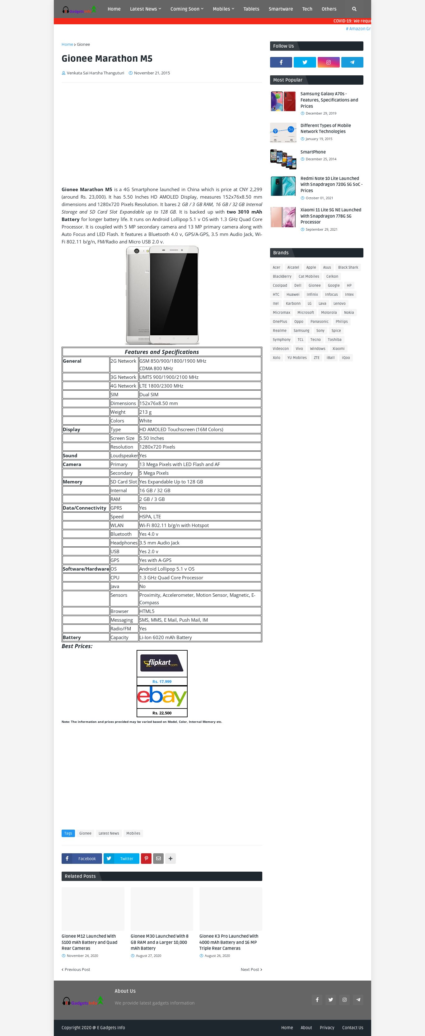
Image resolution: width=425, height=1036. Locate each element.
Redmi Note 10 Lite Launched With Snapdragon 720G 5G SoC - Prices (331, 184)
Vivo (299, 348)
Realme (280, 330)
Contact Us (352, 1027)
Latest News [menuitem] (143, 9)
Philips (342, 321)
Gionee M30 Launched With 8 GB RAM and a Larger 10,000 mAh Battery (160, 942)
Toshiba (335, 339)
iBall (331, 358)
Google (334, 285)
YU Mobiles (297, 358)
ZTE (317, 358)
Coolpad (280, 285)
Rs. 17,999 (161, 681)
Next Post (250, 969)
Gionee (83, 44)
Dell (297, 285)
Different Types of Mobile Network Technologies (326, 128)
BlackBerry (282, 276)
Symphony (282, 339)
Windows (317, 348)
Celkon (332, 276)
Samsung (301, 330)
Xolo (276, 358)
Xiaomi (339, 348)
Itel (276, 303)
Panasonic (320, 321)
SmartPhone (313, 152)
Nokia (349, 312)
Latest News (109, 833)
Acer (276, 267)
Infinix (312, 294)
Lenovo (340, 303)
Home (67, 44)
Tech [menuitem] (307, 9)
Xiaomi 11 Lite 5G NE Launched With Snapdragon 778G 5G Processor (331, 216)
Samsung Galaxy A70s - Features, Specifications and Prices (329, 100)
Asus (327, 267)
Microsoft (305, 312)
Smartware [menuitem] (281, 9)
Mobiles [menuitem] (221, 9)
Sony (320, 330)
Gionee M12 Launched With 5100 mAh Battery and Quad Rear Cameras (89, 942)
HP (349, 285)
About (306, 1027)
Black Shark (348, 267)
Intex (349, 294)
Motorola (329, 312)
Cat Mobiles (309, 276)
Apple (311, 267)
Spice (336, 330)
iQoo (346, 358)
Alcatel (293, 267)
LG (309, 303)
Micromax (281, 312)
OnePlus (280, 321)
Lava (322, 303)
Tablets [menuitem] (251, 9)
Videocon (281, 348)
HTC (276, 294)
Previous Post (77, 969)
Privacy (327, 1027)
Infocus (331, 294)
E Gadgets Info (111, 1027)
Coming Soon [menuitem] (184, 9)
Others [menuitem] (329, 9)
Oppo (298, 321)
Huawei (293, 294)
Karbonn (293, 303)
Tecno (316, 339)
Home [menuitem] (114, 9)
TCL (300, 339)
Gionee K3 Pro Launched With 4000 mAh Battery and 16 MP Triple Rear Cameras (228, 942)
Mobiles (133, 833)
